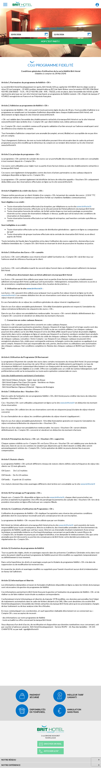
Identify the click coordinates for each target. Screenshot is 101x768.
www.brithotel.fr (84, 206)
